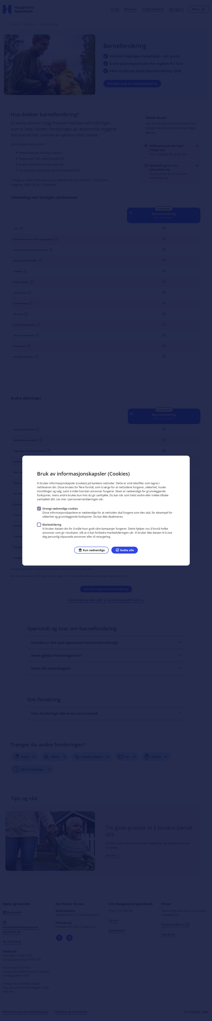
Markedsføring (51, 524)
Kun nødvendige (91, 550)
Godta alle (124, 550)
